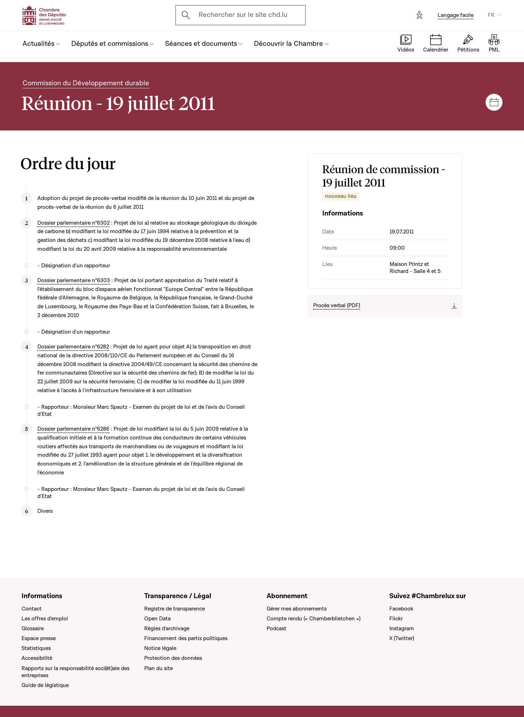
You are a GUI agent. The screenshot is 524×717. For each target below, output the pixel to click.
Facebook (401, 608)
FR (491, 15)
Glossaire (33, 628)
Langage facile (456, 15)
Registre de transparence (174, 608)
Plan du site (158, 668)
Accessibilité (37, 658)
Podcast (276, 628)
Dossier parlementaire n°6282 (73, 346)
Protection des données (173, 658)
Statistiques (36, 648)
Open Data (157, 618)
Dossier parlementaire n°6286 (73, 428)
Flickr (396, 618)
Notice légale (160, 648)
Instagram (401, 628)
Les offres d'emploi (45, 618)
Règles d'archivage (166, 628)
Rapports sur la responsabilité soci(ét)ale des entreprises (75, 672)
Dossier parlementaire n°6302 (73, 222)
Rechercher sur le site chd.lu (243, 14)
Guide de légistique (45, 685)
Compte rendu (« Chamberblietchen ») (313, 618)
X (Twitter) (401, 638)
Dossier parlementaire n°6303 (73, 280)
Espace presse (39, 638)
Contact (32, 608)
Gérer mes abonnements (297, 608)
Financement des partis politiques (185, 638)
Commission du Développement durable (86, 83)
